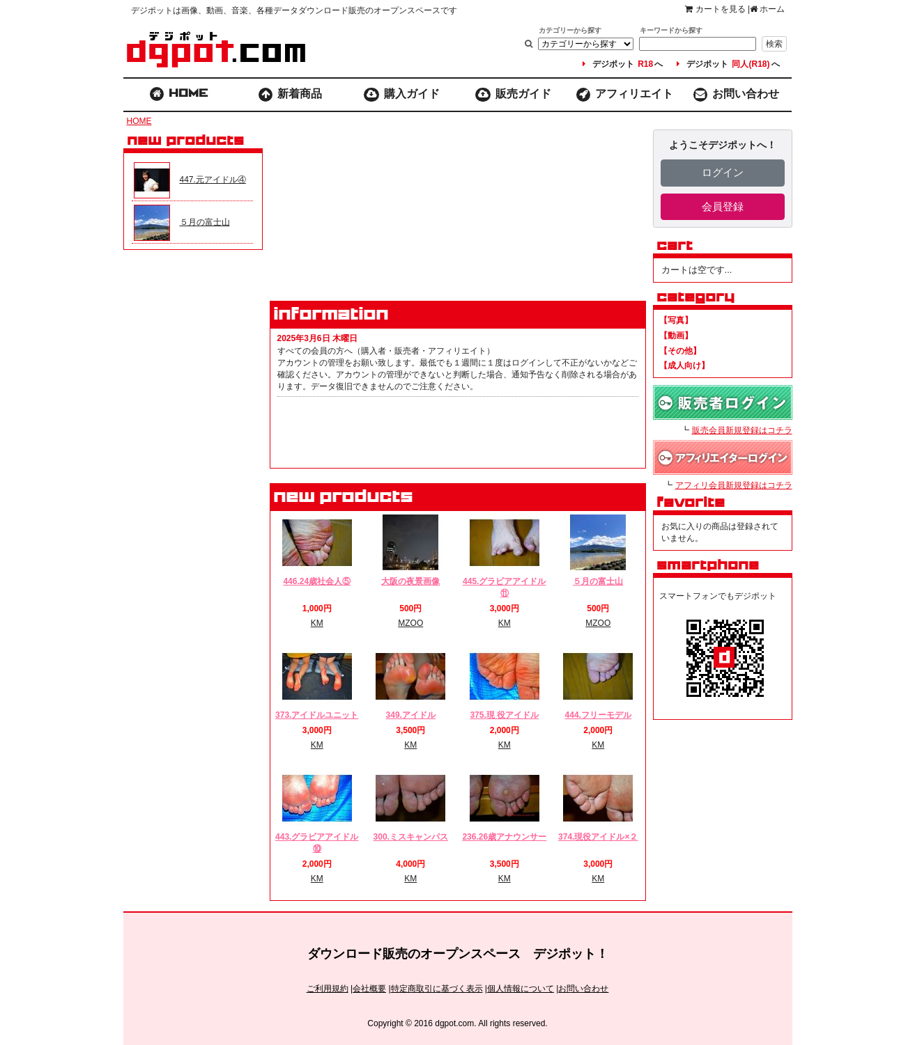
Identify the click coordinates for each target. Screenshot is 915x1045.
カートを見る (715, 9)
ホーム (767, 9)
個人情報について (520, 988)
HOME (139, 121)
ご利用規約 (327, 988)
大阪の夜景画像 (410, 581)
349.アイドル (411, 715)
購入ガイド (402, 95)
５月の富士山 (598, 581)
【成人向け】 (684, 365)
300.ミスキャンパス (411, 837)
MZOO (410, 623)
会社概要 (369, 988)
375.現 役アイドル (504, 715)
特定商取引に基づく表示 (437, 988)
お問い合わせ (736, 95)
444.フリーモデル (598, 715)
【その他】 (680, 351)
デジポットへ (623, 64)
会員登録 (723, 206)
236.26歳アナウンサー (504, 837)
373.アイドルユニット (316, 715)
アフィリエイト (624, 95)
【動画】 (676, 335)
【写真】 (676, 320)
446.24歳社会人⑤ (317, 581)
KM (317, 623)
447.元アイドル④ (213, 179)
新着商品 (290, 95)
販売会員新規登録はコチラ (742, 430)
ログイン (723, 172)
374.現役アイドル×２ (598, 837)
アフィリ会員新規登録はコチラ (733, 485)
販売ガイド (513, 95)
